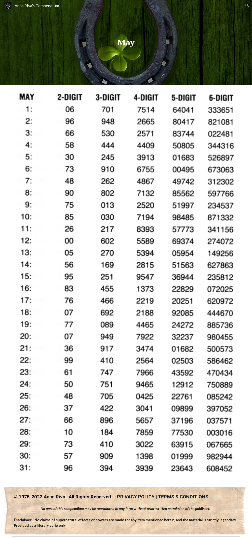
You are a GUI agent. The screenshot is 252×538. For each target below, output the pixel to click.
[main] (126, 42)
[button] (247, 5)
